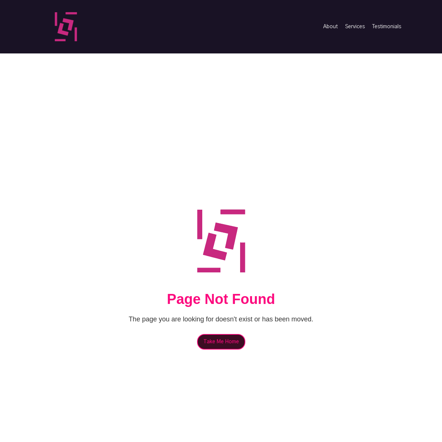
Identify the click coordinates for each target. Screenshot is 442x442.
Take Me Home (221, 341)
